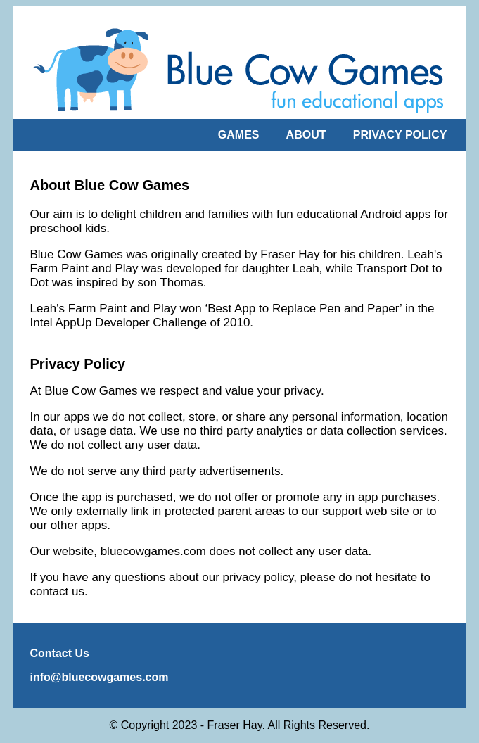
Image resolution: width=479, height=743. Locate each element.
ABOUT (306, 135)
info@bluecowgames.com (99, 677)
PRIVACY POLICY (400, 135)
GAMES (239, 135)
